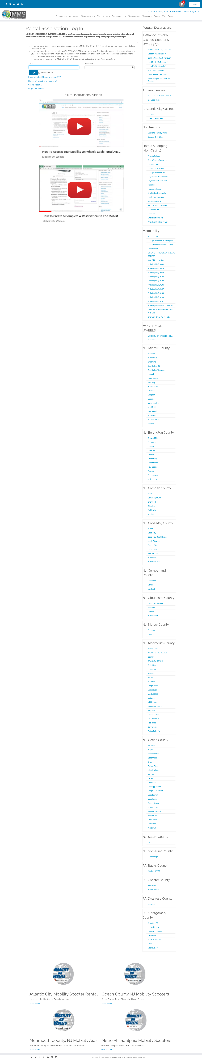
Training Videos (103, 16)
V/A (164, 16)
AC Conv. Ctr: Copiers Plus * (159, 95)
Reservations (134, 16)
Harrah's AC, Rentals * (157, 66)
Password (89, 64)
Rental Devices (88, 16)
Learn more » (35, 1003)
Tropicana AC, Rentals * (157, 74)
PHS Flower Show (119, 16)
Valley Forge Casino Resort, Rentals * (159, 79)
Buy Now (147, 16)
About (171, 16)
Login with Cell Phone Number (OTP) (44, 77)
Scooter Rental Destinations (67, 16)
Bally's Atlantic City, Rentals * (159, 50)
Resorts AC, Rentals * (156, 70)
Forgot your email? (36, 89)
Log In (194, 4)
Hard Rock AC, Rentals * (157, 62)
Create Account (35, 85)
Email (31, 64)
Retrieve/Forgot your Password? (42, 81)
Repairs (157, 16)
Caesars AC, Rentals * (157, 54)
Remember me (47, 72)
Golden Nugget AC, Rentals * (159, 58)
